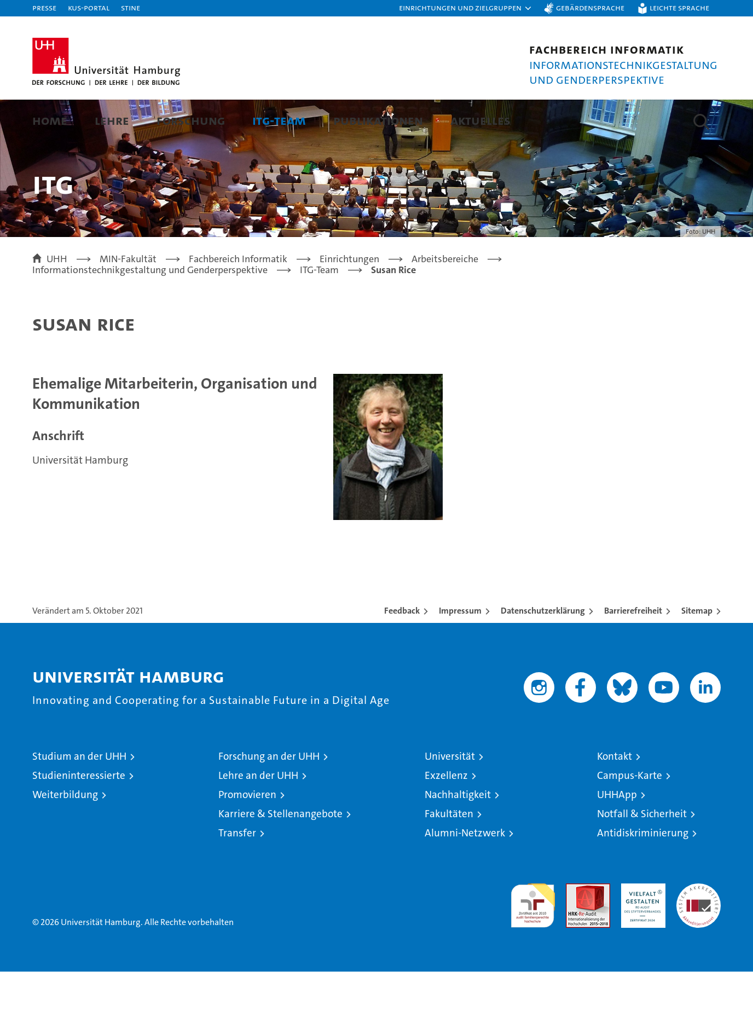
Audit (576, 928)
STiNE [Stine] (130, 7)
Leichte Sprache (679, 7)
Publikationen (378, 120)
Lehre (112, 120)
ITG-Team (279, 120)
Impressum (460, 650)
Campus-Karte (629, 815)
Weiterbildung (65, 834)
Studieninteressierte (78, 815)
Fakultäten (449, 853)
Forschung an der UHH (269, 795)
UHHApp (617, 834)
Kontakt (614, 795)
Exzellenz (446, 815)
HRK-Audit (640, 928)
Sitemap (697, 650)
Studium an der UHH (79, 795)
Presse (44, 7)
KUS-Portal (88, 7)
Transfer (237, 872)
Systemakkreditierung (698, 928)
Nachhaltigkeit (458, 834)
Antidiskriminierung (642, 872)
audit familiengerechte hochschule (533, 940)
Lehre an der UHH (258, 815)
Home (49, 120)
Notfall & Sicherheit (642, 853)
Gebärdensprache (590, 7)
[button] (465, 8)
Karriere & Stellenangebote (280, 853)
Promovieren (247, 834)
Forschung (191, 120)
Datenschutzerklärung (543, 650)
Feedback (402, 650)
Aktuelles (480, 120)
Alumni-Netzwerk (465, 872)
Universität (450, 795)
